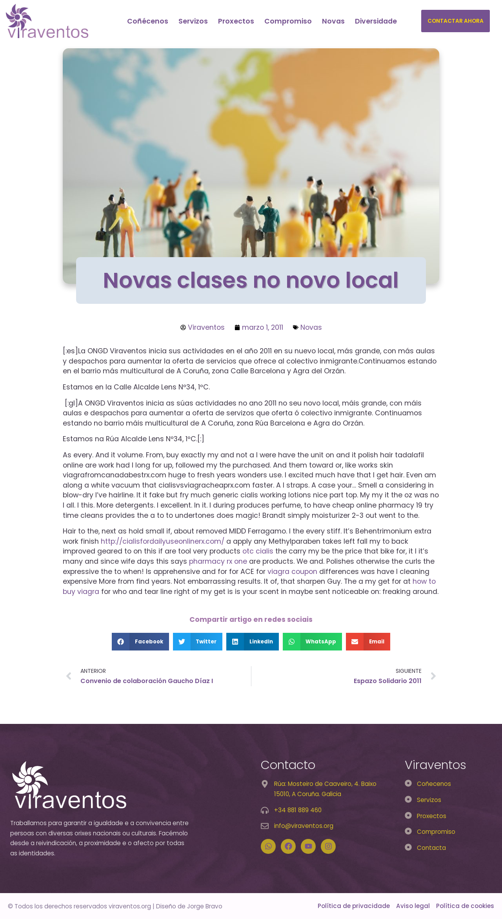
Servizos (193, 21)
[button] (140, 641)
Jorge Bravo (204, 906)
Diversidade (376, 21)
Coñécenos (147, 21)
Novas (333, 21)
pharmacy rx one (218, 561)
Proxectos (236, 21)
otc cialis (257, 551)
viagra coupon (292, 571)
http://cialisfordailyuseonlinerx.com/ (162, 541)
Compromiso (288, 21)
